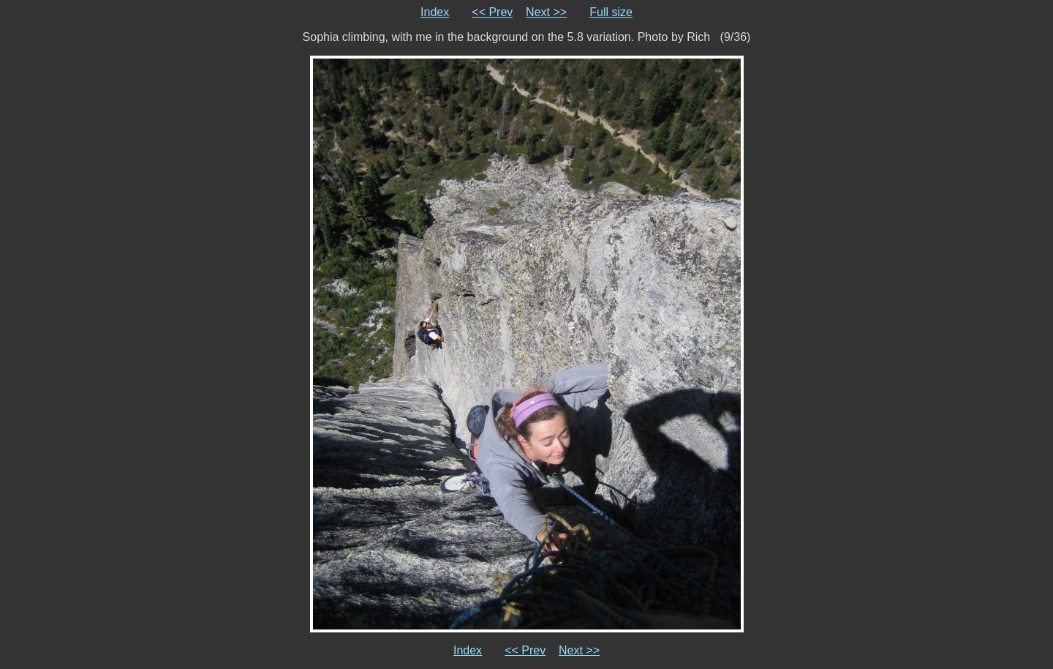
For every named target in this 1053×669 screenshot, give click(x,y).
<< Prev (492, 12)
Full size (611, 12)
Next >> (546, 12)
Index (434, 12)
